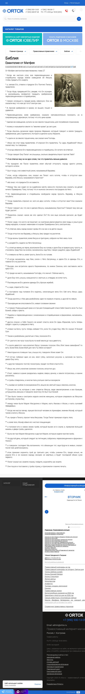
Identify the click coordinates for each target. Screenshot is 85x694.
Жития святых (50, 579)
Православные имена (53, 591)
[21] (55, 67)
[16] (41, 67)
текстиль (50, 660)
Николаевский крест (54, 671)
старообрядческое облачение (57, 664)
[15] (38, 67)
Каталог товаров (42, 29)
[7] (17, 67)
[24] (63, 67)
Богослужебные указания (54, 562)
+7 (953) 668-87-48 (32, 12)
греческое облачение (54, 674)
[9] (21, 67)
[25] (66, 67)
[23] (60, 67)
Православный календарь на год (57, 567)
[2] (8, 67)
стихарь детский (53, 662)
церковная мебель (53, 657)
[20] (52, 67)
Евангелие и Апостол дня (53, 559)
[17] (43, 67)
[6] (16, 67)
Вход (66, 3)
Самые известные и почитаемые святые (60, 598)
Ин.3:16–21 (57, 558)
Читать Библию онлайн (53, 572)
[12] (29, 67)
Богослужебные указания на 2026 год (59, 593)
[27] (71, 67)
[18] (46, 67)
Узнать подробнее (10, 685)
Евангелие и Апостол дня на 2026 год (59, 595)
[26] (69, 67)
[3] (10, 67)
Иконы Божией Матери (54, 574)
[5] (14, 67)
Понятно (38, 684)
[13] (32, 67)
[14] (35, 67)
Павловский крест (53, 669)
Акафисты (49, 584)
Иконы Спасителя (52, 577)
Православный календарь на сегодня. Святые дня (64, 569)
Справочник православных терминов (59, 607)
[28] (74, 67)
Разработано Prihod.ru (55, 684)
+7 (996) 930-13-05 (32, 9)
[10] (24, 67)
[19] (49, 67)
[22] (57, 67)
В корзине (71, 692)
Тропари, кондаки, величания (56, 586)
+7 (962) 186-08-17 (47, 9)
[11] (26, 67)
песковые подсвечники (55, 667)
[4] (12, 67)
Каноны (48, 588)
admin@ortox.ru (60, 625)
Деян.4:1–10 (49, 558)
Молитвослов (50, 581)
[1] (6, 67)
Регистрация (75, 3)
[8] (19, 67)
